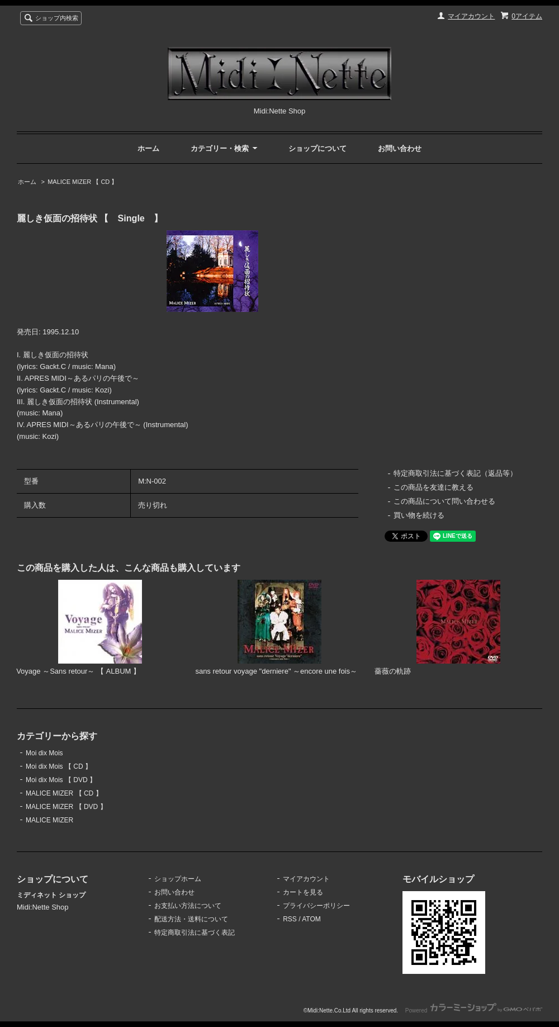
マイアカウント (471, 16)
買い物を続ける (419, 515)
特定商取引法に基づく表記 (194, 932)
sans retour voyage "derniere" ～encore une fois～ (276, 671)
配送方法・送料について (191, 919)
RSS (290, 919)
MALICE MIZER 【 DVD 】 (66, 807)
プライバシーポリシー (316, 906)
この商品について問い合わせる (444, 501)
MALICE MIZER (49, 820)
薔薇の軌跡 (393, 671)
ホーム (148, 148)
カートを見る (303, 892)
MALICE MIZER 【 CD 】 (82, 181)
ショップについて (317, 148)
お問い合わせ (399, 148)
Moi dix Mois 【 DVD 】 (61, 780)
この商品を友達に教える (433, 487)
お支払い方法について (187, 906)
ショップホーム (177, 879)
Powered (473, 1010)
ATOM (311, 919)
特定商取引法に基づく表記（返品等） (455, 473)
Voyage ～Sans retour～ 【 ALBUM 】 (78, 671)
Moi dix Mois (44, 753)
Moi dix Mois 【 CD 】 (59, 766)
